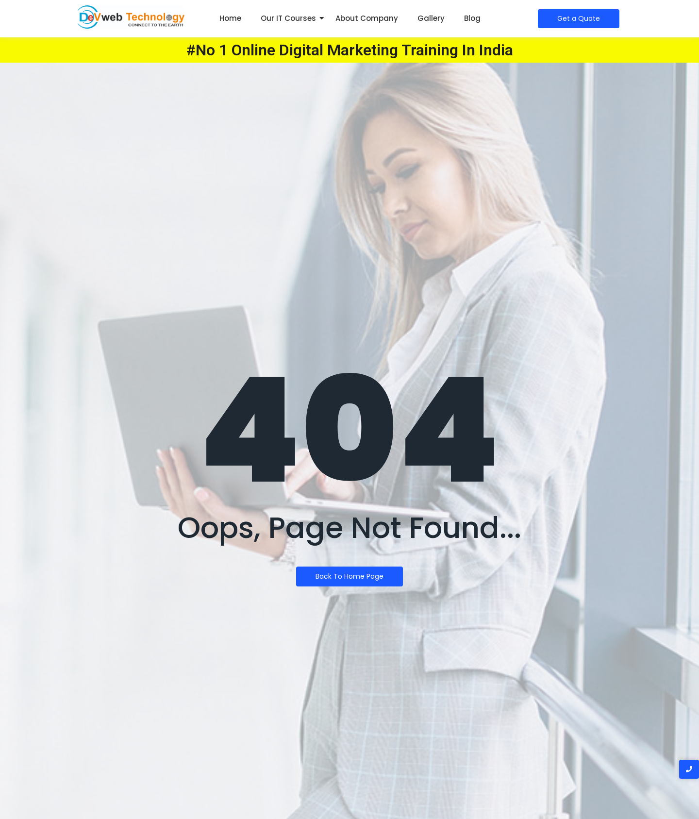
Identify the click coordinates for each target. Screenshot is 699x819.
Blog (472, 18)
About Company (366, 18)
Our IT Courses (288, 18)
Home (230, 18)
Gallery (431, 18)
